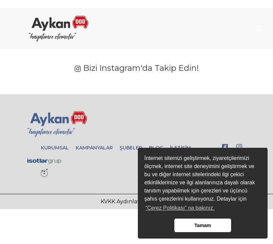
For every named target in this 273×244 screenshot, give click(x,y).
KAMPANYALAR (94, 148)
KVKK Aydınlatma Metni (133, 201)
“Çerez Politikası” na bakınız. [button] (180, 208)
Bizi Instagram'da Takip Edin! (136, 68)
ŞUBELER (131, 148)
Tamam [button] (202, 225)
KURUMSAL (55, 148)
